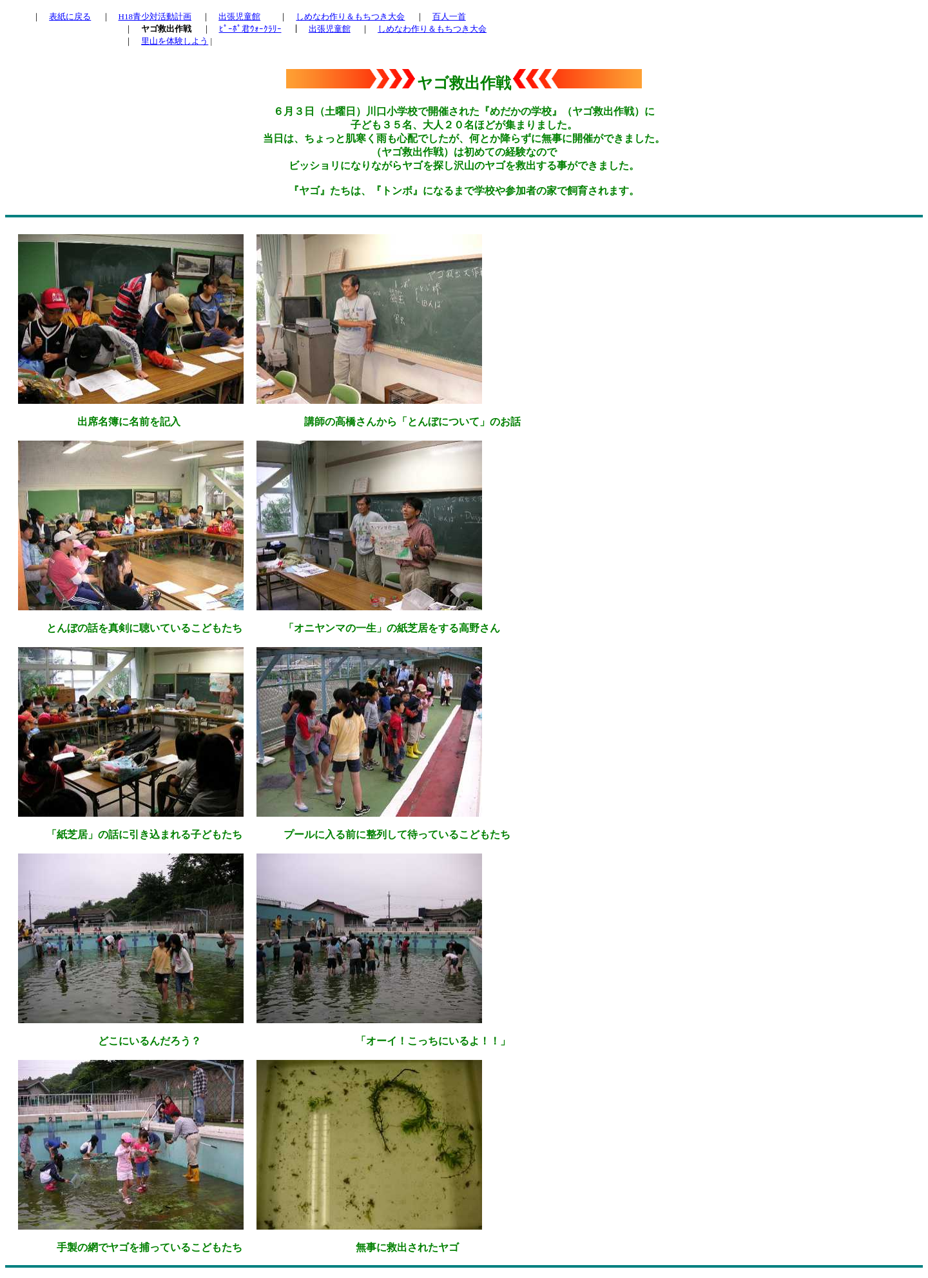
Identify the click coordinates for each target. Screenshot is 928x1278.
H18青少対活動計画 (155, 16)
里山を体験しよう (174, 41)
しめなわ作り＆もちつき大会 (350, 16)
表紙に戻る (70, 16)
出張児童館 (239, 16)
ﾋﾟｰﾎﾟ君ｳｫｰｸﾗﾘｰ (250, 29)
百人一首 (449, 16)
